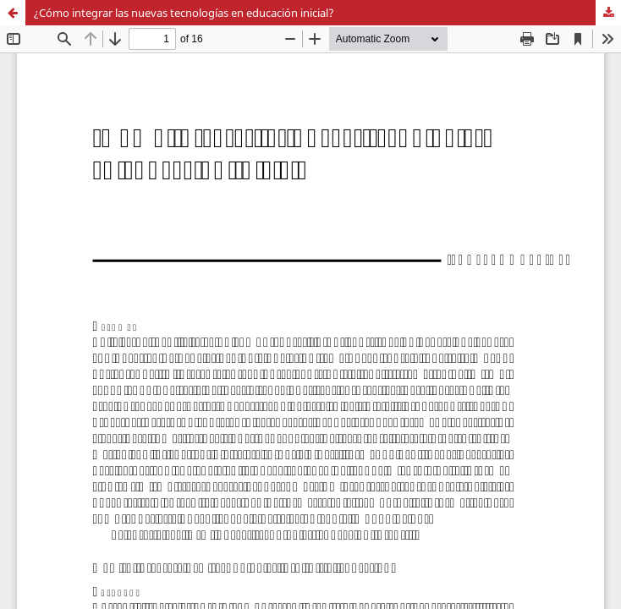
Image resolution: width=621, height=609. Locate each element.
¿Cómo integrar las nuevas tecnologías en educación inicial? (184, 12)
